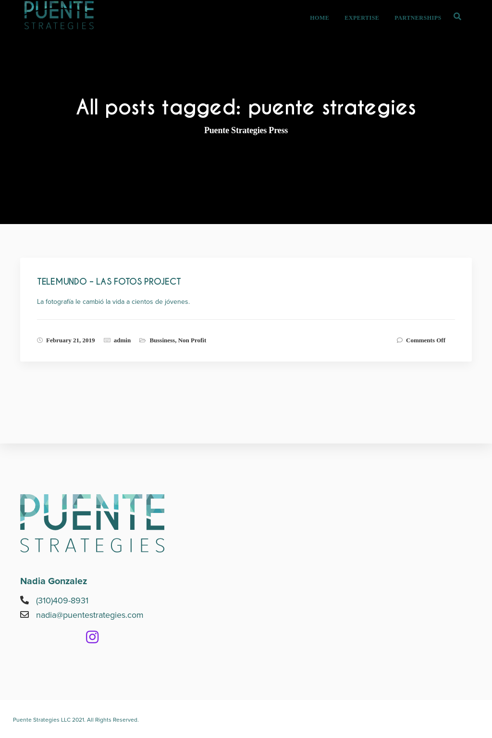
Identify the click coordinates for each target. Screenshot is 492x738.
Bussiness (162, 340)
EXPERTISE (371, 31)
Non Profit (192, 340)
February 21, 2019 (70, 340)
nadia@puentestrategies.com (90, 615)
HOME (329, 31)
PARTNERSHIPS (427, 31)
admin (122, 340)
